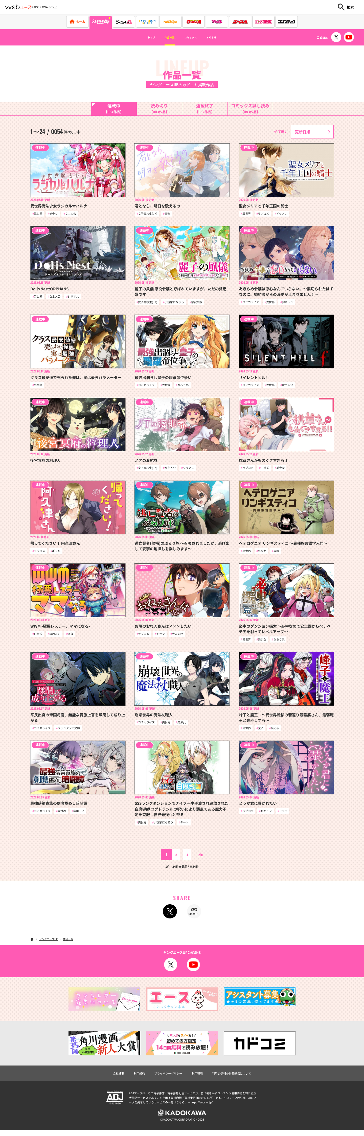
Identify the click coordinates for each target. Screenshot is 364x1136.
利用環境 (198, 1077)
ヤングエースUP (48, 943)
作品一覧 (165, 37)
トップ (141, 37)
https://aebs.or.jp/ (202, 1107)
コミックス (193, 37)
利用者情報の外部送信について (237, 1077)
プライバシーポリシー (165, 1077)
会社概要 (110, 1077)
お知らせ (220, 37)
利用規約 (133, 1077)
